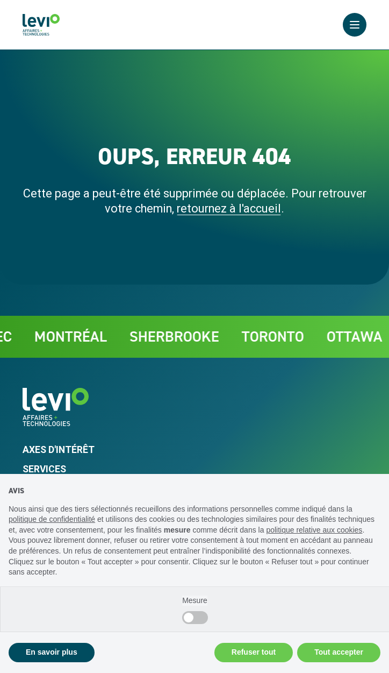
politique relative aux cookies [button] (314, 530)
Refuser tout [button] (254, 652)
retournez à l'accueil (229, 208)
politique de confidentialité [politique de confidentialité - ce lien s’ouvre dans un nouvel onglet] (52, 519)
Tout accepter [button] (338, 652)
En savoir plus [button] (51, 652)
